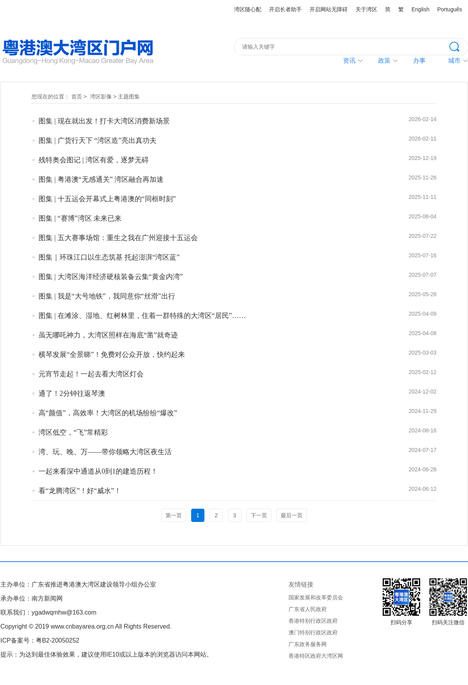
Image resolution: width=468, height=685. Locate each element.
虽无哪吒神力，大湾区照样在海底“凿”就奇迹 (108, 335)
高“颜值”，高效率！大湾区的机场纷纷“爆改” (108, 413)
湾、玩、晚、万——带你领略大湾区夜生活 (105, 452)
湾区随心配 (247, 9)
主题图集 (129, 96)
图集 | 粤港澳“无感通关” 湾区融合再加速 (101, 179)
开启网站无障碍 (329, 9)
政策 (384, 60)
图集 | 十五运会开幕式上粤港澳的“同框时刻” (107, 199)
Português (449, 9)
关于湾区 (366, 9)
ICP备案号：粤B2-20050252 (39, 640)
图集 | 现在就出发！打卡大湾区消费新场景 (104, 121)
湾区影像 (101, 96)
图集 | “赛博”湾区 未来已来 (80, 218)
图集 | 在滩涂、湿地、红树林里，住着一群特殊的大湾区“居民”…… (142, 316)
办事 (419, 60)
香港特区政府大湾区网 (316, 656)
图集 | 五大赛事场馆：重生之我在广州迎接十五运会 (118, 238)
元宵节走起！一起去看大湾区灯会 (91, 374)
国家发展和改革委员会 (316, 597)
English (420, 9)
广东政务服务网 (308, 644)
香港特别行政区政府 (313, 621)
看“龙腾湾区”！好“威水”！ (80, 491)
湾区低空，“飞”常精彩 (73, 432)
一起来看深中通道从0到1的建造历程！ (98, 471)
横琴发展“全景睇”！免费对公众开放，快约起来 (112, 354)
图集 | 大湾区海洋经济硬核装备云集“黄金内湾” (111, 277)
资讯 (349, 60)
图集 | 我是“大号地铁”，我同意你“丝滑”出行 (107, 296)
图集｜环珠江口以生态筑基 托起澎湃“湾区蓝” (109, 257)
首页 (76, 96)
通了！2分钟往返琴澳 (72, 393)
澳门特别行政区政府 (313, 632)
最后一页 (292, 515)
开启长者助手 (285, 9)
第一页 (173, 515)
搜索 (458, 46)
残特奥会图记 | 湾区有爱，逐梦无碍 (94, 160)
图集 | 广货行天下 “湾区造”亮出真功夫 (98, 140)
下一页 (259, 515)
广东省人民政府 (308, 609)
